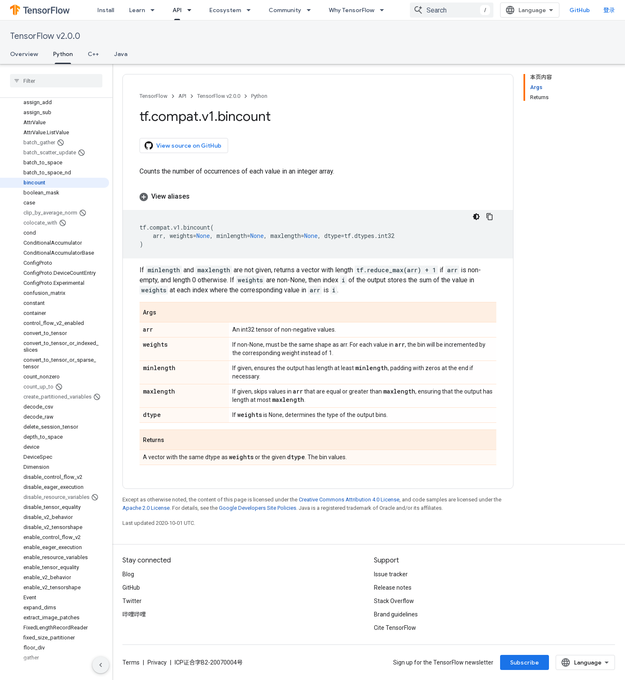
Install (105, 10)
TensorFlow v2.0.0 (45, 36)
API (182, 96)
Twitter (132, 601)
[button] (318, 197)
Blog (128, 574)
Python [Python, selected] (63, 54)
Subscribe (524, 662)
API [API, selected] (177, 10)
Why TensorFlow (351, 10)
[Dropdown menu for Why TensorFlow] (384, 10)
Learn (137, 10)
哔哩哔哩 (134, 614)
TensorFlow (154, 96)
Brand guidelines (396, 614)
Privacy (157, 662)
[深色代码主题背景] (476, 216)
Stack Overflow (394, 601)
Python (259, 96)
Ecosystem (225, 10)
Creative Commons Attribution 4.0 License (349, 499)
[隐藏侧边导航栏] (100, 665)
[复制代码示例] (489, 216)
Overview (24, 54)
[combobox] (451, 10)
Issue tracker (391, 574)
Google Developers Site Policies (257, 508)
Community (285, 10)
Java (120, 54)
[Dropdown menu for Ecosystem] (251, 10)
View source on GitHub (183, 145)
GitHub (579, 10)
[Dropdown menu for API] (192, 10)
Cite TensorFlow (395, 627)
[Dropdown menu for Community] (311, 10)
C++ (93, 54)
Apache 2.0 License (146, 508)
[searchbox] (56, 80)
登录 (609, 10)
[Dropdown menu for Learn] (155, 10)
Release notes (393, 587)
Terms (131, 662)
